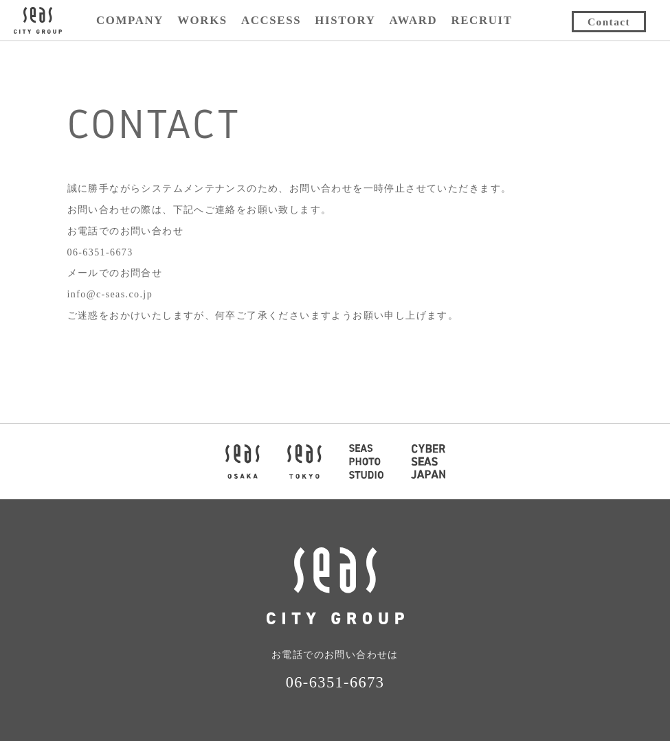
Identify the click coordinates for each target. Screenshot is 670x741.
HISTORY (345, 20)
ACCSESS (271, 20)
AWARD (413, 20)
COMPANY (130, 20)
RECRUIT (481, 20)
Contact (609, 21)
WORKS (202, 20)
